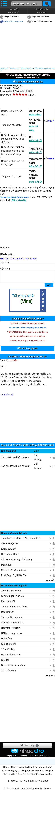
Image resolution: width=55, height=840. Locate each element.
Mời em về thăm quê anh (14, 572)
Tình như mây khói (11, 593)
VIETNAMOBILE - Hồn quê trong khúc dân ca (27, 334)
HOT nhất (41, 12)
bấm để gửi (35, 140)
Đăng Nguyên (27, 68)
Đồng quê (6, 567)
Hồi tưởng (6, 640)
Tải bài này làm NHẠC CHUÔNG (14, 197)
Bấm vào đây (19, 200)
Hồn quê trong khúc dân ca (15, 459)
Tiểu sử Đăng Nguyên (27, 350)
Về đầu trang (27, 747)
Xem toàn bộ (6, 397)
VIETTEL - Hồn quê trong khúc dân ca (27, 325)
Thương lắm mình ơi (11, 619)
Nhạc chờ (4, 68)
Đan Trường (37, 459)
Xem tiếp (50, 582)
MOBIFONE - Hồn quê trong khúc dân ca (27, 330)
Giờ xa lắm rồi (8, 646)
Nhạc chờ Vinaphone (13, 21)
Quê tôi (5, 662)
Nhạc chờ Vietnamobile (42, 21)
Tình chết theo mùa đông (14, 609)
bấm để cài (35, 114)
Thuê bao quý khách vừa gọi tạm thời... (21, 540)
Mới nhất (14, 9)
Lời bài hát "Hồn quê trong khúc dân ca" (27, 359)
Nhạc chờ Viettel (11, 17)
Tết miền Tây (8, 651)
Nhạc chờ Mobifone (40, 17)
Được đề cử (13, 12)
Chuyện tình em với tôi (12, 625)
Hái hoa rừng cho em (12, 635)
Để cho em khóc (9, 556)
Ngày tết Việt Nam (10, 630)
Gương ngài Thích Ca (12, 598)
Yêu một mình (8, 673)
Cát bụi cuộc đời (9, 545)
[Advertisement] (27, 504)
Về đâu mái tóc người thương (16, 561)
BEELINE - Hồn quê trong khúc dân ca (27, 338)
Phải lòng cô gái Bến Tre (14, 577)
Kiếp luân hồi (8, 603)
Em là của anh (8, 551)
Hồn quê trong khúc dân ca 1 (16, 468)
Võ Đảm (13, 362)
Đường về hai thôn (11, 657)
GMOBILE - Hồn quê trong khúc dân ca (27, 343)
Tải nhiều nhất (41, 9)
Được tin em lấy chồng (13, 667)
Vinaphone (14, 68)
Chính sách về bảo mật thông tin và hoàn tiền (27, 791)
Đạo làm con (7, 614)
